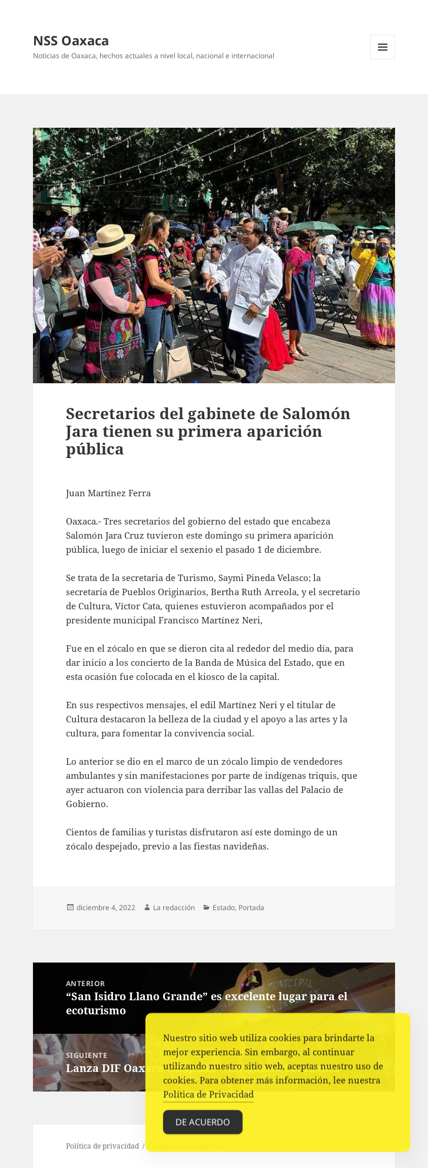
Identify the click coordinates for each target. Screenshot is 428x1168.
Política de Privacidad (208, 1097)
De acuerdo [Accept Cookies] (202, 1125)
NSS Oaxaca (71, 40)
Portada (251, 907)
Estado (224, 907)
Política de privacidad (102, 1146)
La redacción (174, 907)
